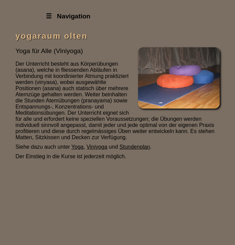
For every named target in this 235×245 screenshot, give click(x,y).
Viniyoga (97, 147)
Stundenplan (134, 147)
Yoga (77, 147)
